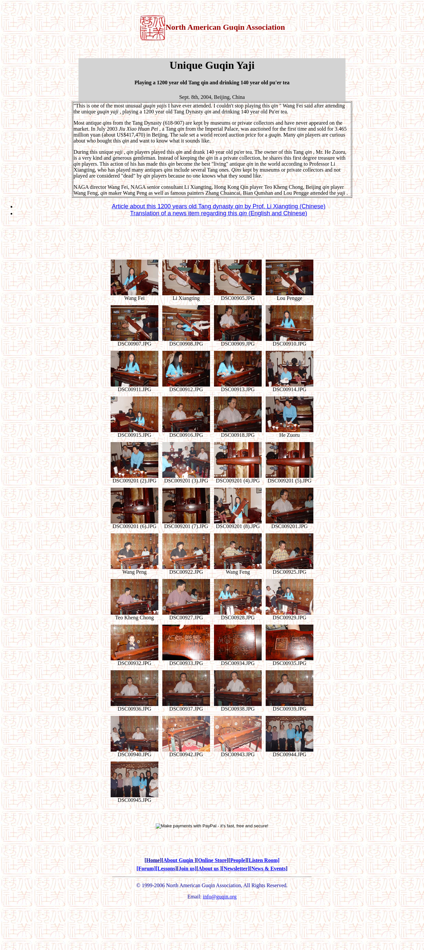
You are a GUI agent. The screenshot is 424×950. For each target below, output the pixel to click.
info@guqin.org (220, 896)
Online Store (212, 860)
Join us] (187, 868)
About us (209, 868)
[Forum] (146, 868)
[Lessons (165, 868)
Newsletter (236, 868)
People (237, 860)
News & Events (268, 868)
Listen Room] (264, 860)
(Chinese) (313, 206)
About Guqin (178, 860)
